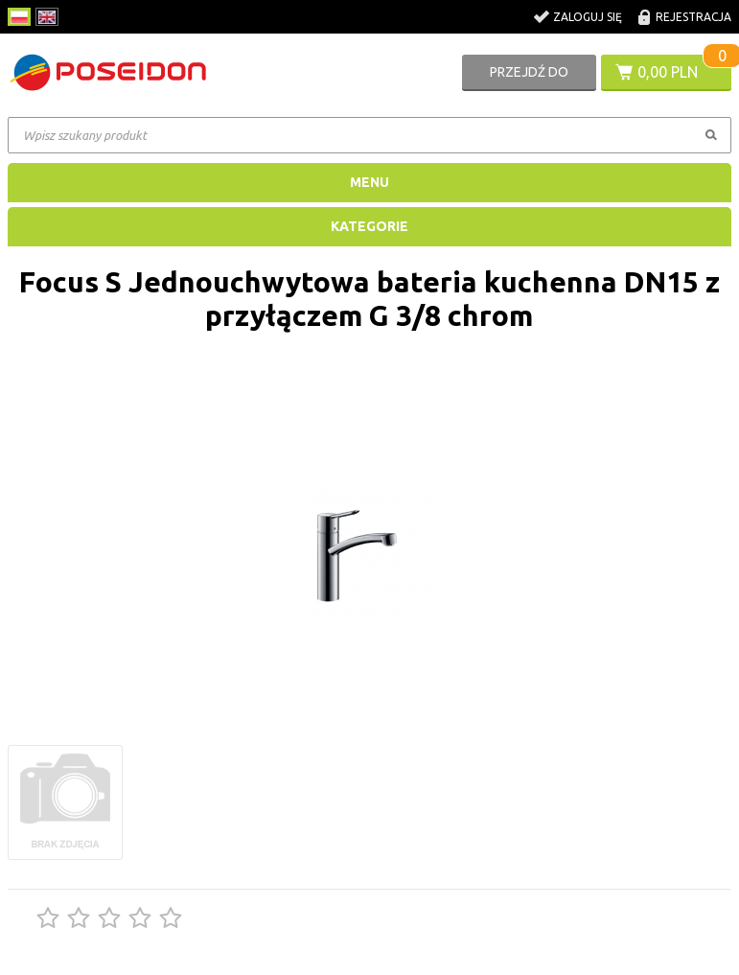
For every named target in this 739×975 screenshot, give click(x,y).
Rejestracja (693, 17)
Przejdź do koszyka (529, 77)
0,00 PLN (667, 72)
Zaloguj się (587, 17)
